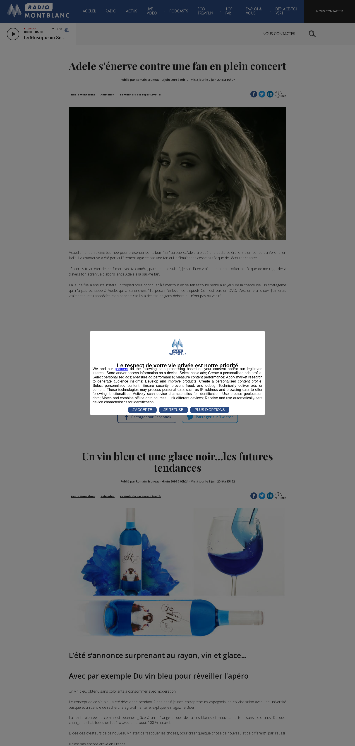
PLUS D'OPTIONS (210, 410)
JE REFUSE (173, 410)
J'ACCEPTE (142, 410)
